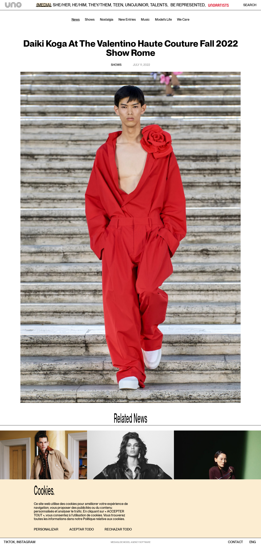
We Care (183, 19)
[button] (46, 529)
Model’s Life (163, 19)
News (76, 19)
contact (235, 542)
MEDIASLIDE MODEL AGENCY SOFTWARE (130, 542)
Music (145, 19)
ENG (252, 542)
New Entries (127, 19)
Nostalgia (106, 19)
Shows (90, 19)
